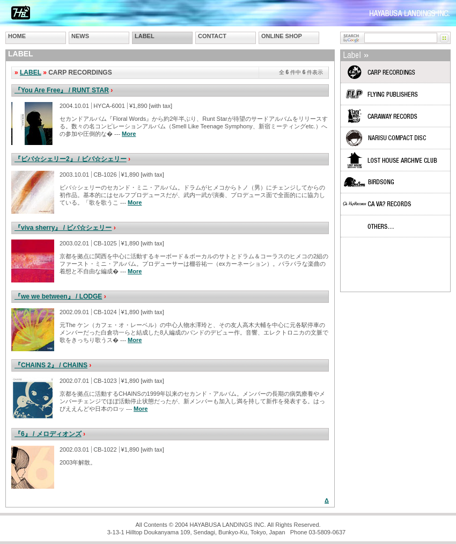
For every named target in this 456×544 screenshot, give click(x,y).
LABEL (145, 36)
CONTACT (212, 36)
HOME (17, 36)
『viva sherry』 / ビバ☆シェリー (63, 227)
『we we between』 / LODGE (58, 296)
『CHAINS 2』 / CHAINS (50, 365)
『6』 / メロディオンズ (48, 434)
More (129, 133)
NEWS (80, 36)
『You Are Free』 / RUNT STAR (61, 90)
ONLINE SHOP (281, 36)
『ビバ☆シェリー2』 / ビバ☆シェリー (70, 159)
